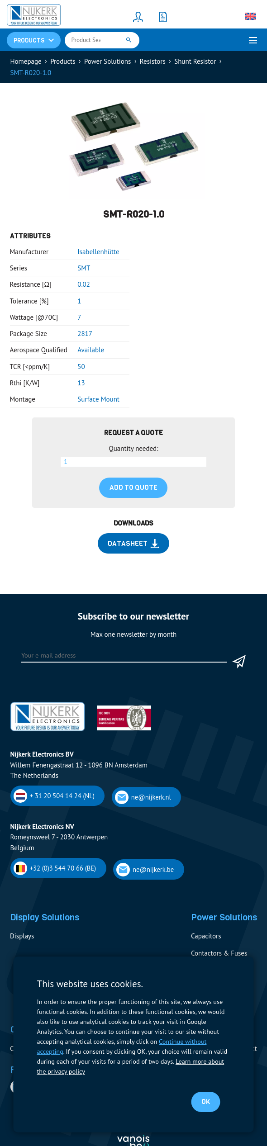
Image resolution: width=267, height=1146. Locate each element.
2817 (84, 333)
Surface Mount (98, 399)
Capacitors (206, 936)
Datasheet (133, 543)
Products (62, 61)
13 (81, 383)
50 (81, 366)
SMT (83, 268)
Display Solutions (44, 917)
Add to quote (133, 487)
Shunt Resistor (195, 61)
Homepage (26, 61)
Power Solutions (107, 61)
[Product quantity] (134, 462)
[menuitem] (250, 16)
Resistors (153, 61)
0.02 (83, 284)
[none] (250, 16)
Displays (22, 936)
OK (205, 1101)
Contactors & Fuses (219, 953)
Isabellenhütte (98, 251)
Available (90, 350)
